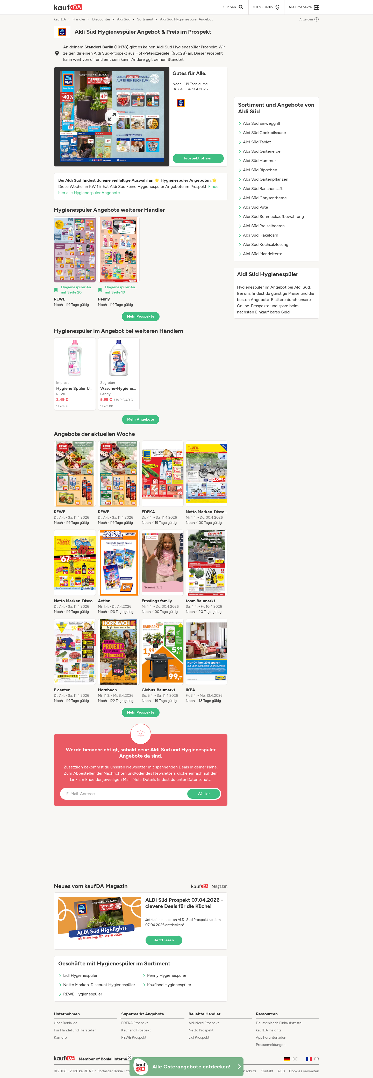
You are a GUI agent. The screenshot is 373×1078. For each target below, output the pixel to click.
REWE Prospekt (133, 1037)
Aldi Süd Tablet (254, 142)
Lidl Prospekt (199, 1037)
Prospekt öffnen (198, 158)
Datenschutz (199, 779)
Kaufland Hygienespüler (166, 984)
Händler (79, 19)
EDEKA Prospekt (134, 1023)
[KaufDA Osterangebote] (186, 1066)
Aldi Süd (123, 19)
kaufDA (60, 19)
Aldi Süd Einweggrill (259, 123)
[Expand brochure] (111, 116)
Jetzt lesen (164, 940)
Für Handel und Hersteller (75, 1030)
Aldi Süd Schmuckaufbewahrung (271, 216)
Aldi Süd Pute (253, 207)
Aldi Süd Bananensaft (260, 188)
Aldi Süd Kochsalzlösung (263, 244)
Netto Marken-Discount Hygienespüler (96, 984)
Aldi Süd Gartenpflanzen (263, 179)
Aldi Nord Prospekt (204, 1023)
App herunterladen (271, 1037)
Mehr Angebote (140, 419)
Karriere (60, 1037)
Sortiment (145, 19)
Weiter (204, 793)
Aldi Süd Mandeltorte (260, 253)
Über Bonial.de (65, 1023)
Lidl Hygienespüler (77, 975)
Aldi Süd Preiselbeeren (261, 225)
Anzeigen (309, 19)
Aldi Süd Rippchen (257, 169)
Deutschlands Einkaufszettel (279, 1023)
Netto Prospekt (201, 1030)
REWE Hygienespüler (80, 994)
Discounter (101, 19)
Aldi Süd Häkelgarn (258, 235)
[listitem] (75, 261)
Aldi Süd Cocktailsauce (262, 132)
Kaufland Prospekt (136, 1030)
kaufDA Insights (269, 1030)
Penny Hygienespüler (164, 975)
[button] (140, 117)
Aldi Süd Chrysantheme (262, 197)
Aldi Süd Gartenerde (259, 151)
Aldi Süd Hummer (257, 160)
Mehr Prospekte (141, 316)
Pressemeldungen (270, 1045)
